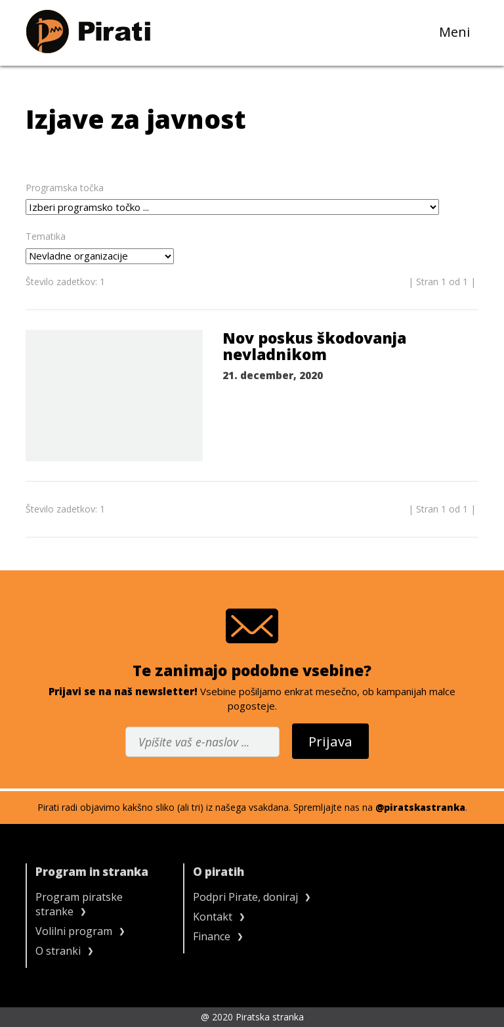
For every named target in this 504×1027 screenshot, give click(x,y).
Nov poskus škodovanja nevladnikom (314, 346)
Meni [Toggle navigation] (458, 31)
